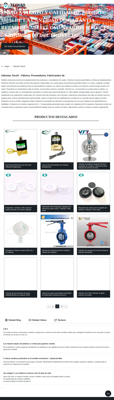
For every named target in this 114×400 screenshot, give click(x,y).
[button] (91, 5)
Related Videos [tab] (38, 320)
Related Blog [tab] (13, 320)
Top (108, 393)
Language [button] (107, 5)
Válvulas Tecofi (19, 66)
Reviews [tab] (60, 320)
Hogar (6, 66)
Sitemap (72, 396)
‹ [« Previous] (48, 306)
